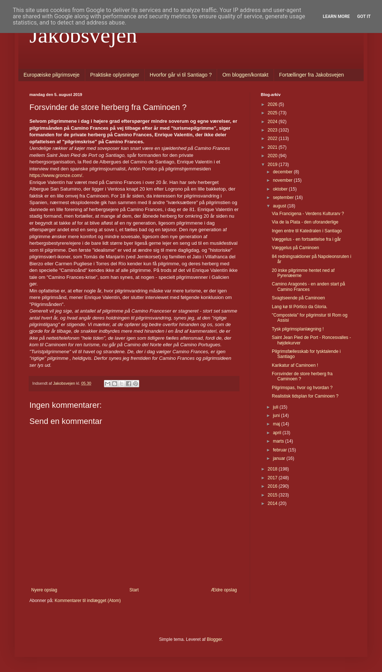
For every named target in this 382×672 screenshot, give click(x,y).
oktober (281, 189)
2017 (273, 477)
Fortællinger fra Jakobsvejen (311, 75)
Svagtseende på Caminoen (298, 297)
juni (277, 415)
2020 (273, 155)
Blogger (214, 639)
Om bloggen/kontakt (245, 75)
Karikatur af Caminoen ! (295, 365)
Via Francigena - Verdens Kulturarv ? (308, 213)
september (284, 197)
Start (133, 589)
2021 (273, 147)
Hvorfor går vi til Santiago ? (181, 75)
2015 (273, 495)
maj (277, 424)
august (280, 205)
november (283, 180)
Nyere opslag (44, 589)
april (277, 432)
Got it (364, 16)
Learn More (336, 16)
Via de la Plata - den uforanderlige (305, 222)
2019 (273, 164)
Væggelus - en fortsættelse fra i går (306, 239)
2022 (273, 138)
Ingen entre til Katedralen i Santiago (307, 230)
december (283, 171)
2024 (273, 121)
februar (280, 450)
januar (279, 458)
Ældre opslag (224, 589)
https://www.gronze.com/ (55, 175)
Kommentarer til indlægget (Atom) (88, 600)
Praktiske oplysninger (114, 75)
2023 (273, 130)
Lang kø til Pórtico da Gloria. (299, 306)
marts (279, 441)
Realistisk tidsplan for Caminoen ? (305, 396)
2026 (273, 104)
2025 (273, 112)
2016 (273, 486)
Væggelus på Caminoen (295, 247)
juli (276, 407)
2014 (273, 503)
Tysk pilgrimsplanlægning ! (298, 329)
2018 (273, 469)
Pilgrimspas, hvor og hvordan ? (302, 387)
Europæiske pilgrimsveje (52, 75)
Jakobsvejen (83, 35)
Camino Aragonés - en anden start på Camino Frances (308, 286)
